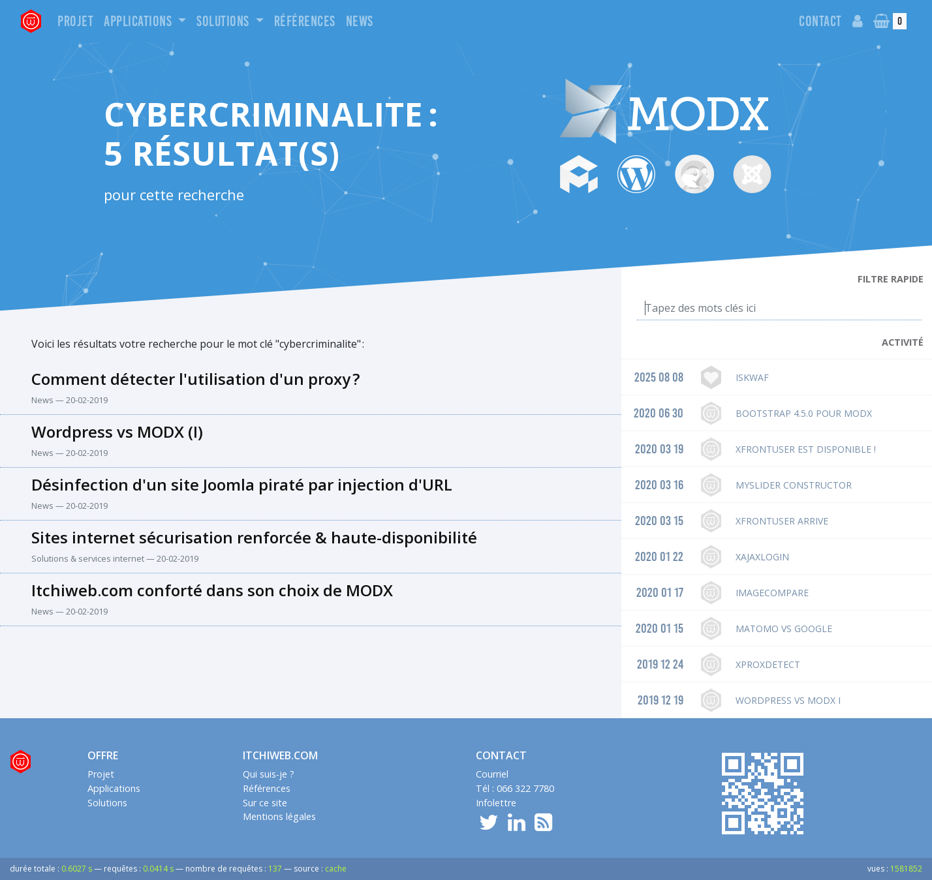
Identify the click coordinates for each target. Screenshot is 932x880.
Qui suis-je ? (268, 774)
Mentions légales (279, 816)
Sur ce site (265, 803)
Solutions (224, 21)
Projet (75, 21)
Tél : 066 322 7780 (515, 788)
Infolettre (496, 803)
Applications (139, 21)
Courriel (492, 774)
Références (304, 21)
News (359, 21)
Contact (820, 21)
